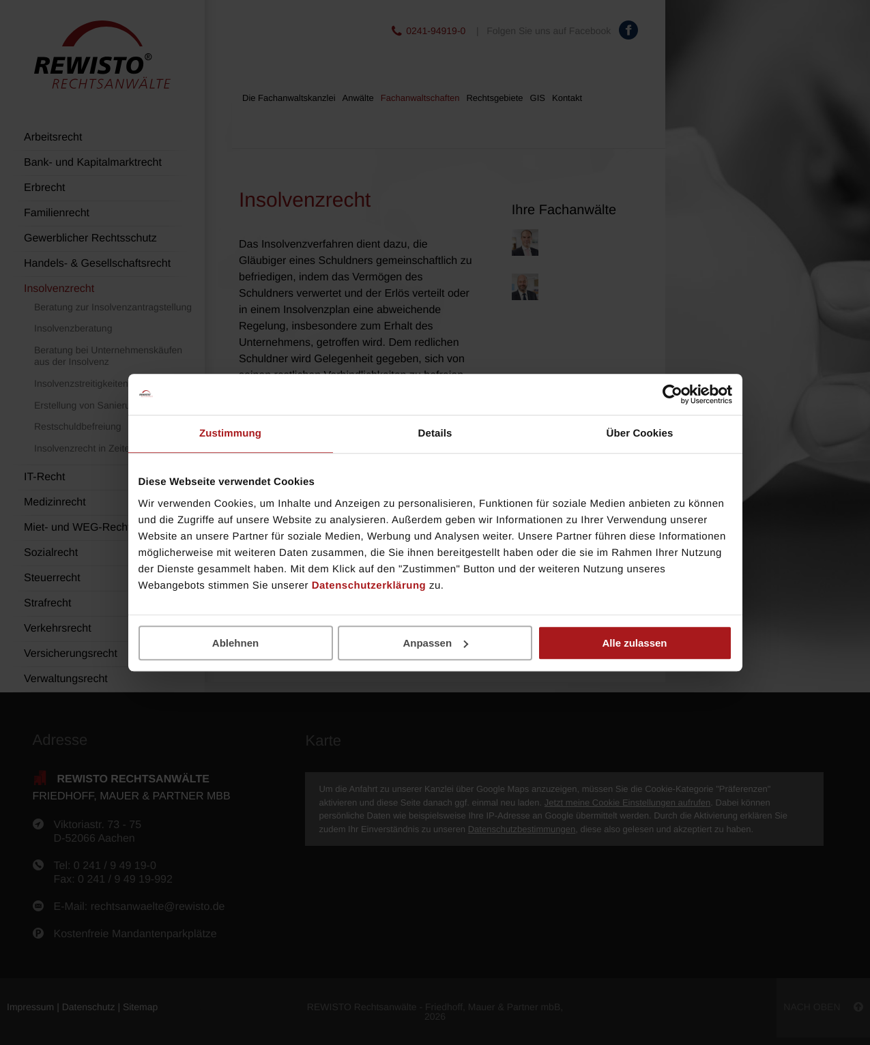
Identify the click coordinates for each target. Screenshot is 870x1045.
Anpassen (435, 643)
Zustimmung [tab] (230, 433)
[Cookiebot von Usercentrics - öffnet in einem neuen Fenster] (672, 394)
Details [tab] (435, 433)
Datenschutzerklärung (369, 585)
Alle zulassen (634, 643)
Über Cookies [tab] (640, 433)
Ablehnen (235, 643)
